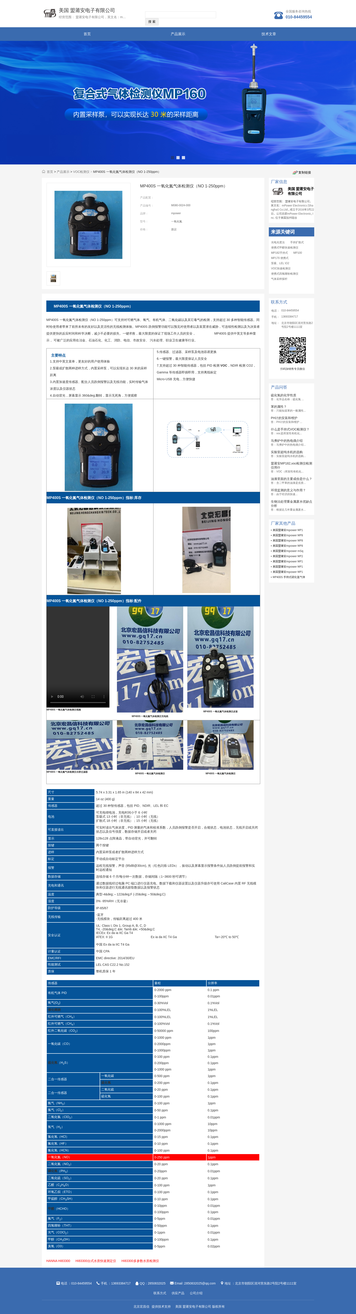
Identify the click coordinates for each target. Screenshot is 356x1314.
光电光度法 (278, 242)
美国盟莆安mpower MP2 (288, 556)
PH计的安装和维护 (284, 418)
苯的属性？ (279, 406)
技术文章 (269, 34)
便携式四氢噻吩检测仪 (284, 273)
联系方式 (159, 1293)
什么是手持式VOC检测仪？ (290, 429)
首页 (87, 34)
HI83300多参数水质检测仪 (140, 1261)
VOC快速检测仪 (281, 268)
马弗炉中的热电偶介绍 (287, 440)
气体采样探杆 (279, 279)
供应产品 (178, 1293)
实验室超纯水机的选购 (287, 452)
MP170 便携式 (280, 258)
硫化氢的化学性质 (283, 395)
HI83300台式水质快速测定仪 (95, 1261)
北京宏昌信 (141, 1306)
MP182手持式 (279, 252)
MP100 (297, 252)
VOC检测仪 (81, 172)
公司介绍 (196, 1293)
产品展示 (178, 34)
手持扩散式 (297, 242)
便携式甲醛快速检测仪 (284, 247)
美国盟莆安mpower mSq (288, 551)
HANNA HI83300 (58, 1261)
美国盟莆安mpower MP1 (288, 530)
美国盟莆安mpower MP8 (288, 535)
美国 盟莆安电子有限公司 (87, 10)
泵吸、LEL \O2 (280, 263)
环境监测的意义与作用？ (288, 490)
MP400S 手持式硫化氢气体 (289, 577)
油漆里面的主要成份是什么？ (291, 479)
